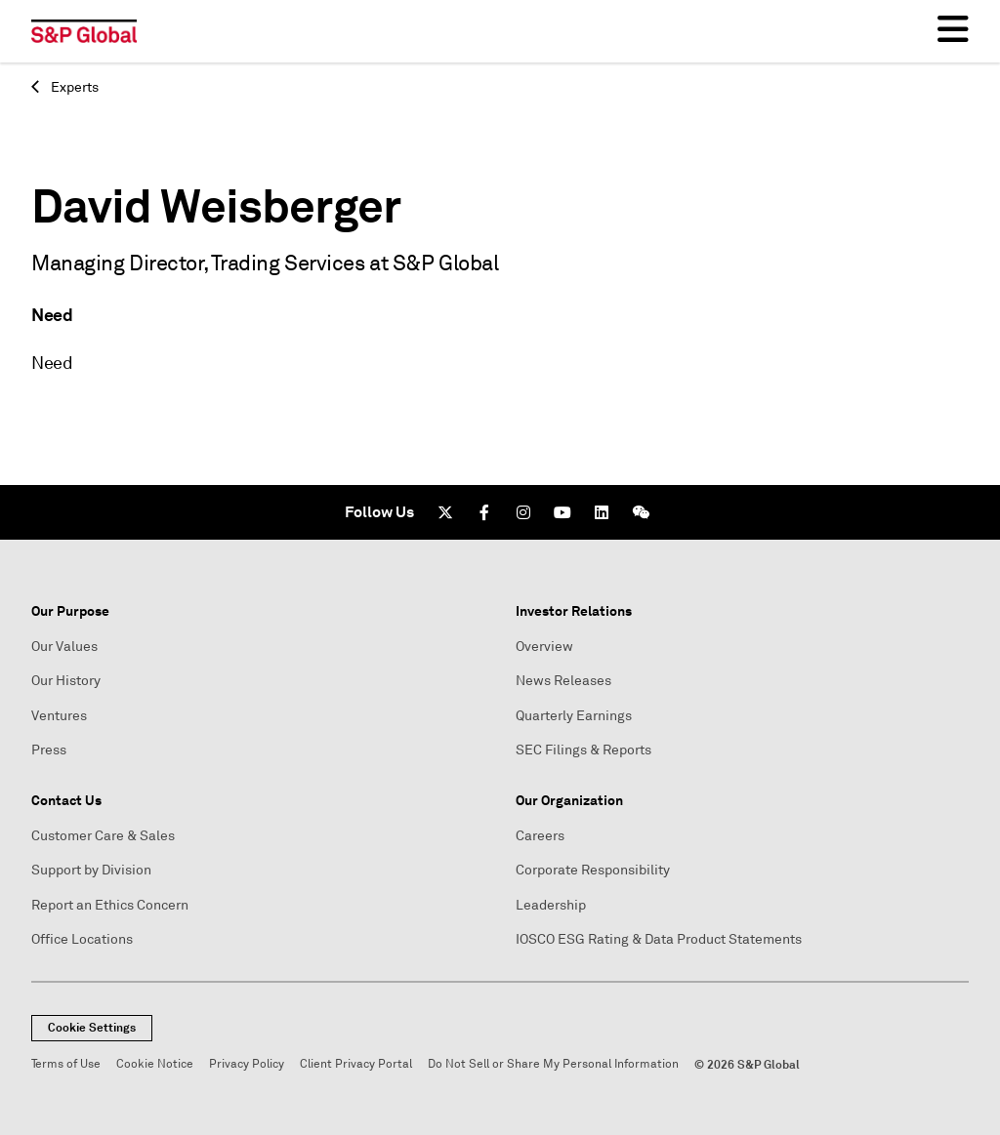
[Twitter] (445, 512)
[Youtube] (562, 512)
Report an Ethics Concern (109, 905)
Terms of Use (66, 1064)
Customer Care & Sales (103, 836)
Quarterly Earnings (574, 716)
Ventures (59, 716)
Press (48, 750)
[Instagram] (523, 512)
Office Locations (82, 939)
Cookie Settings (92, 1027)
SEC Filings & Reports (583, 750)
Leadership (551, 905)
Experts (65, 87)
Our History (66, 680)
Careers (540, 836)
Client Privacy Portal (356, 1064)
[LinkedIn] (601, 512)
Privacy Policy (246, 1064)
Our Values (64, 646)
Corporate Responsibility (593, 870)
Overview (544, 646)
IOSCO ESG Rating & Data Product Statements (659, 939)
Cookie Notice (154, 1064)
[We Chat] (640, 512)
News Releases (563, 680)
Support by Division (91, 870)
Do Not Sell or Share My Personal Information (553, 1064)
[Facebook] (484, 512)
